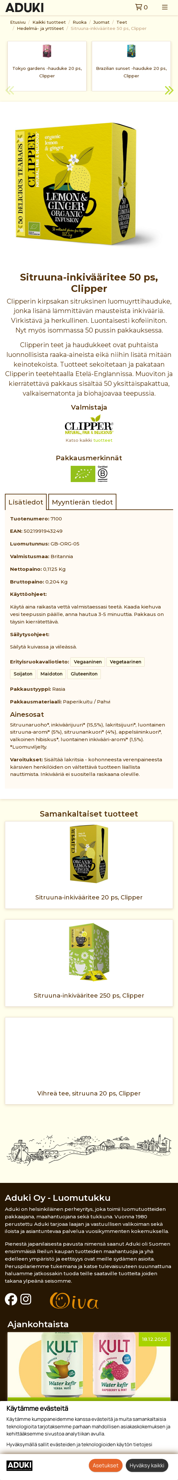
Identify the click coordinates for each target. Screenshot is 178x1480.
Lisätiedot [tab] (25, 502)
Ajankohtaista (38, 1324)
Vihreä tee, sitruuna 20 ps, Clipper (89, 1093)
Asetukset (106, 1465)
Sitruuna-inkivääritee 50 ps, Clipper (109, 28)
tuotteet (103, 440)
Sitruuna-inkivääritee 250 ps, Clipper (89, 995)
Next (168, 91)
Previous (10, 91)
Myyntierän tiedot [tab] (82, 502)
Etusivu (18, 22)
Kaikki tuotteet (49, 22)
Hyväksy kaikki (147, 1465)
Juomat (101, 22)
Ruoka (80, 22)
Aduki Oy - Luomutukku (58, 1197)
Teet (121, 22)
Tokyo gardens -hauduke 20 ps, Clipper (47, 72)
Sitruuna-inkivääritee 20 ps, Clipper (89, 897)
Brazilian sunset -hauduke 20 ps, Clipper (131, 72)
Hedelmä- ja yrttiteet (40, 28)
